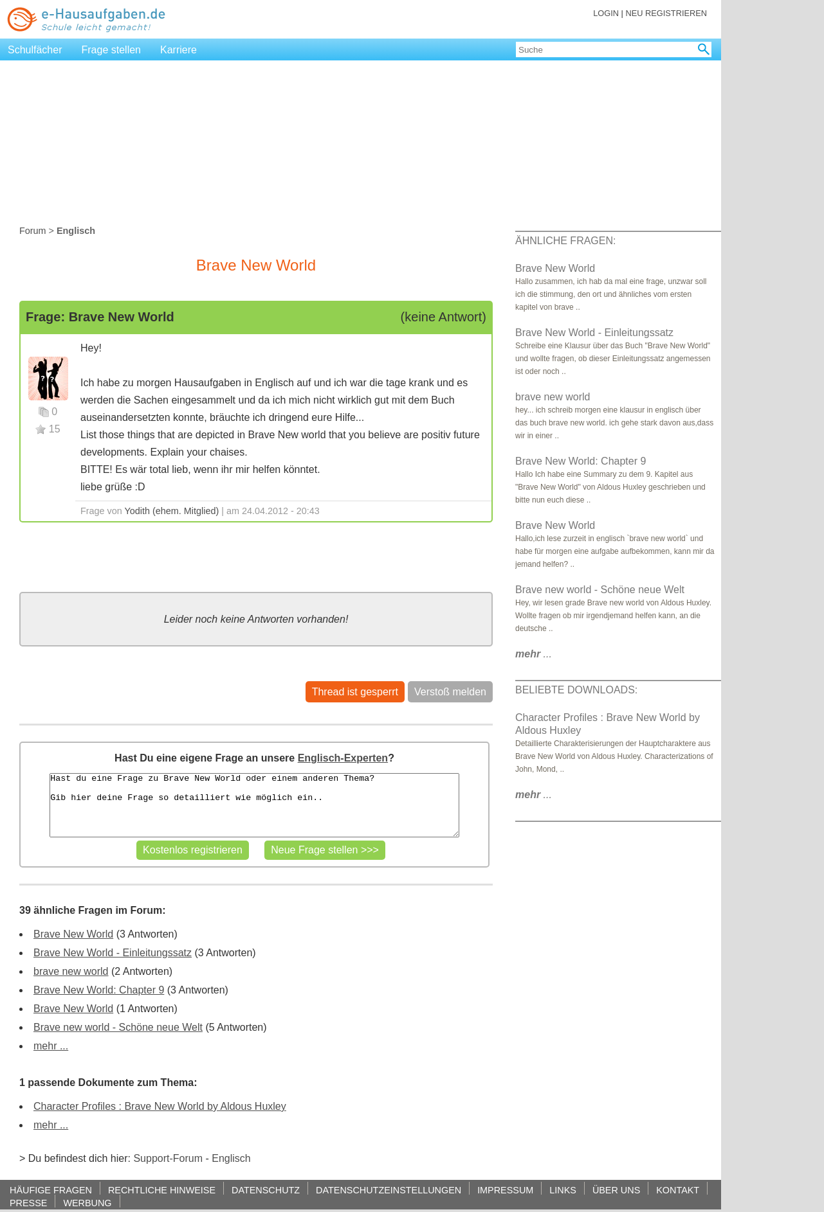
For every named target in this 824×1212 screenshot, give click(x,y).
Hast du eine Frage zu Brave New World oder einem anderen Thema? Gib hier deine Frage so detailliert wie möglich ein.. (254, 805)
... (533, 653)
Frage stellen (112, 49)
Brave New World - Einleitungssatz (112, 952)
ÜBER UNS (616, 1190)
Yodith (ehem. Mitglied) (172, 511)
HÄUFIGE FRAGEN (51, 1190)
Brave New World (73, 934)
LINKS (562, 1190)
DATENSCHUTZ (266, 1190)
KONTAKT (677, 1190)
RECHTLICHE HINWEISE (161, 1190)
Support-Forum (168, 1158)
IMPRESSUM (505, 1190)
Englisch (231, 1158)
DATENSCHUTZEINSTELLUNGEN (388, 1190)
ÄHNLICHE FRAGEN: (565, 240)
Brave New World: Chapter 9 (98, 990)
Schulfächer (35, 49)
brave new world (71, 971)
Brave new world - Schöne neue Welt (118, 1027)
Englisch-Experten (343, 758)
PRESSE (28, 1203)
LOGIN (606, 13)
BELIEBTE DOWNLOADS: (576, 689)
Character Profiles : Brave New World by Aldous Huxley (159, 1106)
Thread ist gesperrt (355, 691)
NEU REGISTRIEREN (666, 13)
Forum (32, 231)
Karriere (178, 49)
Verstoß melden (450, 691)
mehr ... (50, 1045)
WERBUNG (87, 1203)
